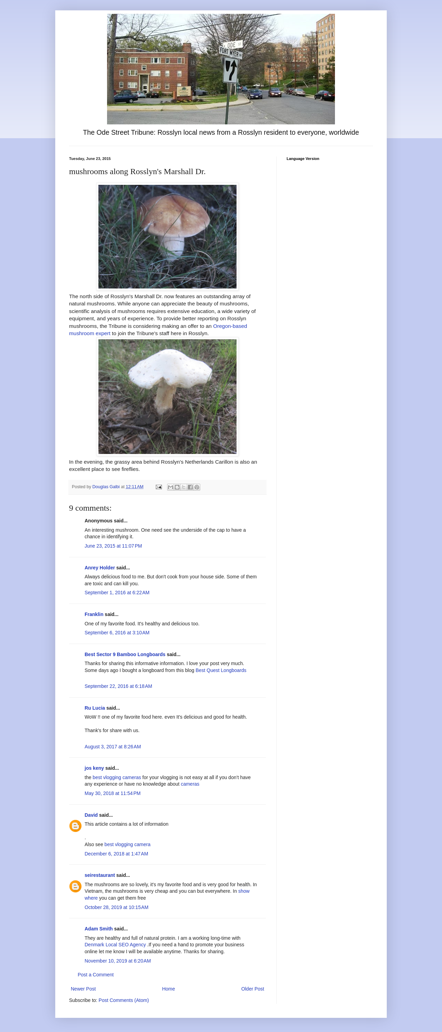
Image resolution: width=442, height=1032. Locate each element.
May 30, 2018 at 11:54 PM (113, 793)
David (91, 815)
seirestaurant (100, 875)
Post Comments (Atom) (124, 1000)
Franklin (94, 614)
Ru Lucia (95, 708)
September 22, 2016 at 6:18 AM (118, 686)
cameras (190, 784)
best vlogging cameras (117, 777)
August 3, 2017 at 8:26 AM (113, 746)
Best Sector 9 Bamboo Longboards (125, 654)
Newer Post (83, 989)
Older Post (252, 989)
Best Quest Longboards (220, 670)
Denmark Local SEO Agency (115, 944)
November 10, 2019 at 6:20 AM (118, 961)
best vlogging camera (128, 844)
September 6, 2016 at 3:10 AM (117, 632)
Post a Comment (96, 974)
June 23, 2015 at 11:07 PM (113, 546)
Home (168, 989)
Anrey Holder (100, 567)
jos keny (94, 768)
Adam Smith (99, 928)
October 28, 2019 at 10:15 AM (116, 907)
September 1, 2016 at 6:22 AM (117, 592)
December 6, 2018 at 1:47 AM (116, 853)
